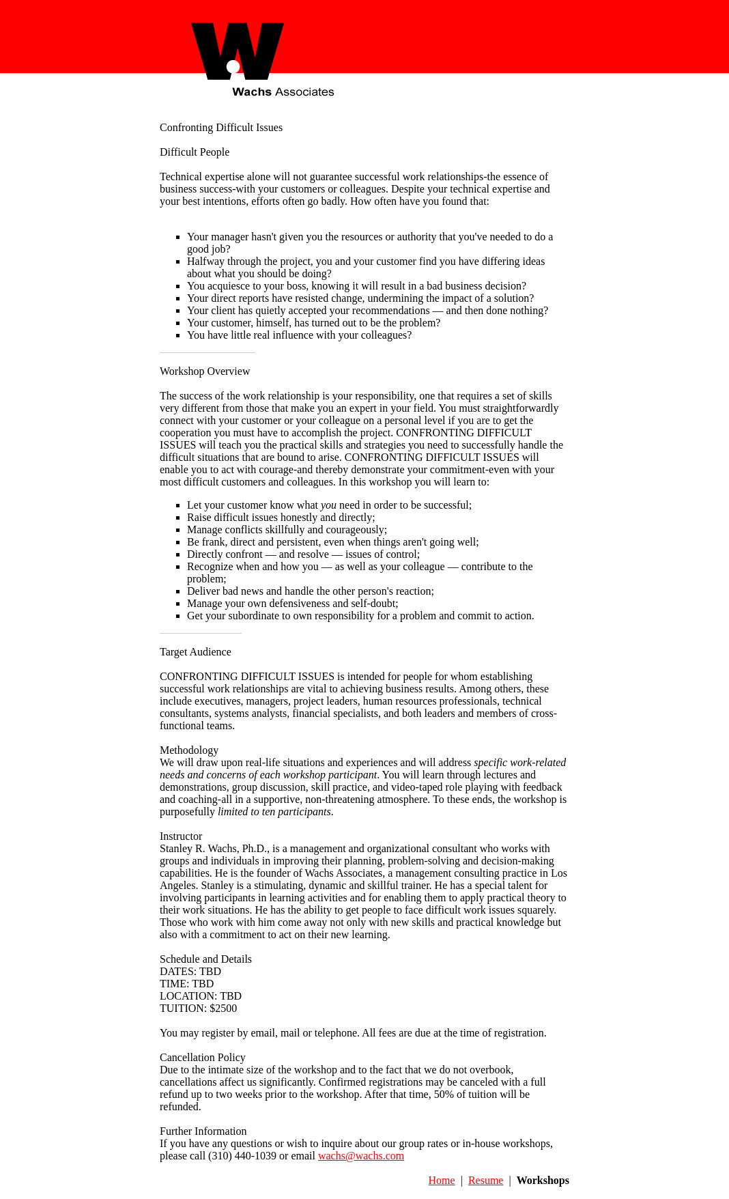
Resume (486, 1180)
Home (442, 1180)
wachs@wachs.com (361, 1155)
